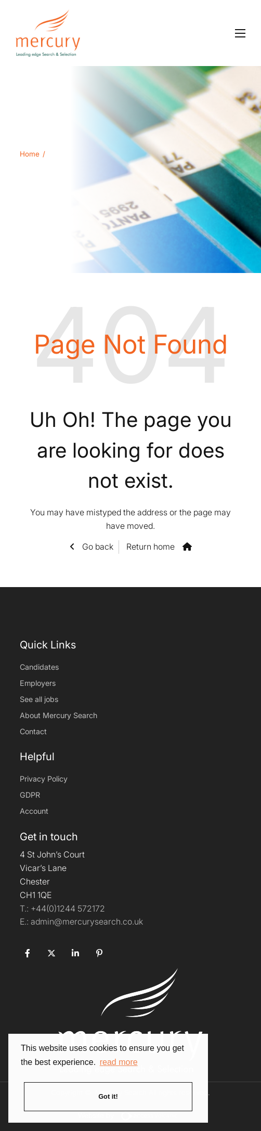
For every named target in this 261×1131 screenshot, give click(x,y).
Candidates (39, 666)
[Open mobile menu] (240, 33)
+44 (68, 908)
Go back (96, 546)
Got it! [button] (108, 1096)
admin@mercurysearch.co (81, 921)
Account (34, 811)
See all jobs (39, 699)
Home (30, 154)
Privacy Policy (44, 778)
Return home (150, 546)
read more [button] (119, 1062)
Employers (38, 683)
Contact (33, 731)
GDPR (30, 794)
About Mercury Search (58, 715)
